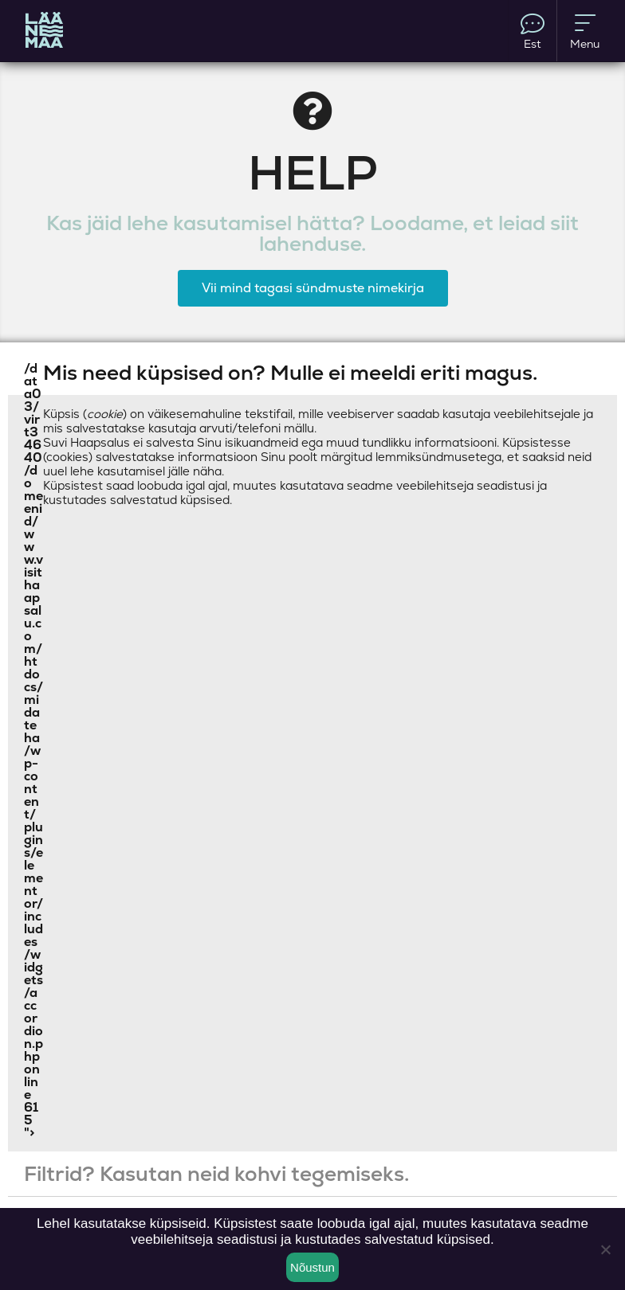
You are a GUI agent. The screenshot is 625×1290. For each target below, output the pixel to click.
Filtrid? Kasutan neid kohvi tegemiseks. (216, 1173)
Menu (584, 31)
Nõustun (312, 1267)
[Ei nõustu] (605, 1249)
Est (532, 31)
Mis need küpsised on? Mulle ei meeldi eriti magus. (290, 372)
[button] (312, 372)
